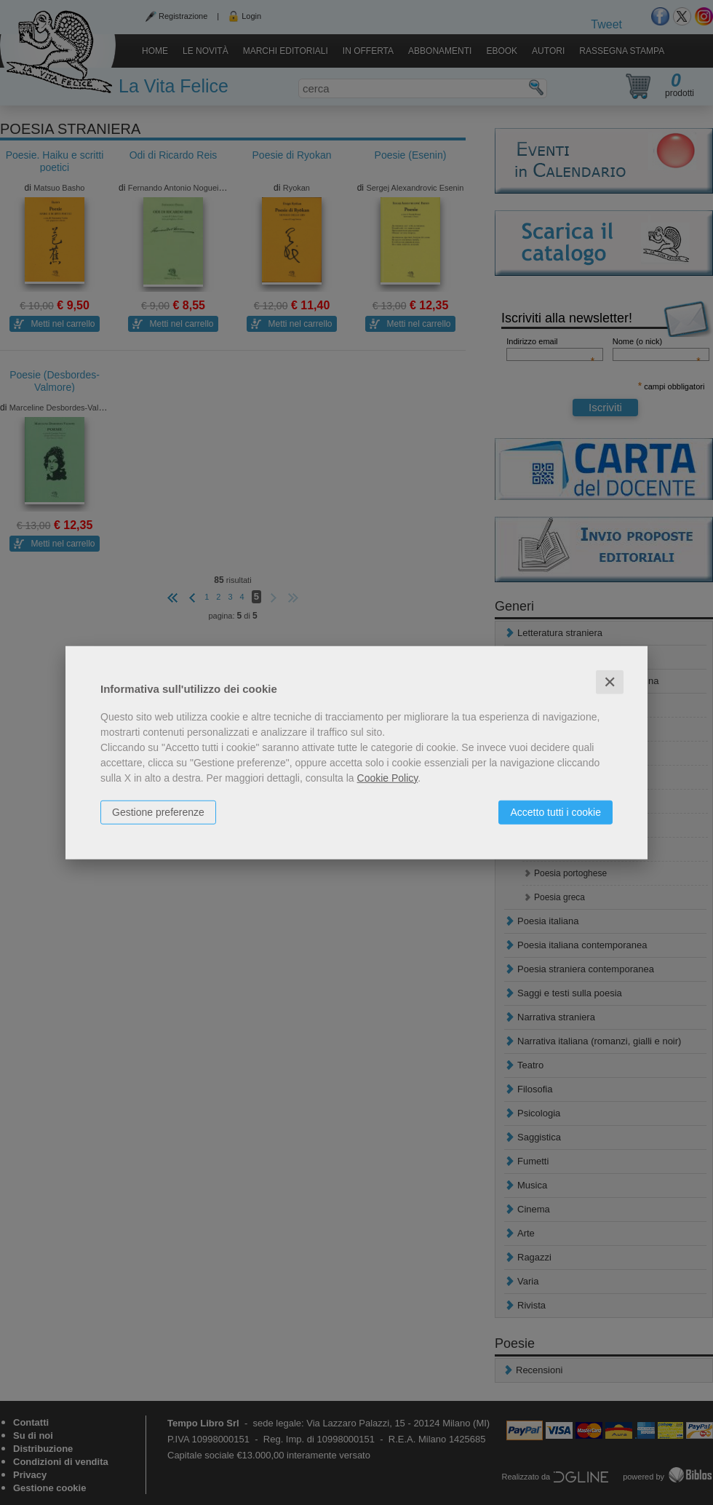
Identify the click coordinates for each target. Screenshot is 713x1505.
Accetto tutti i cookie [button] (555, 811)
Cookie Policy (387, 777)
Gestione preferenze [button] (158, 811)
